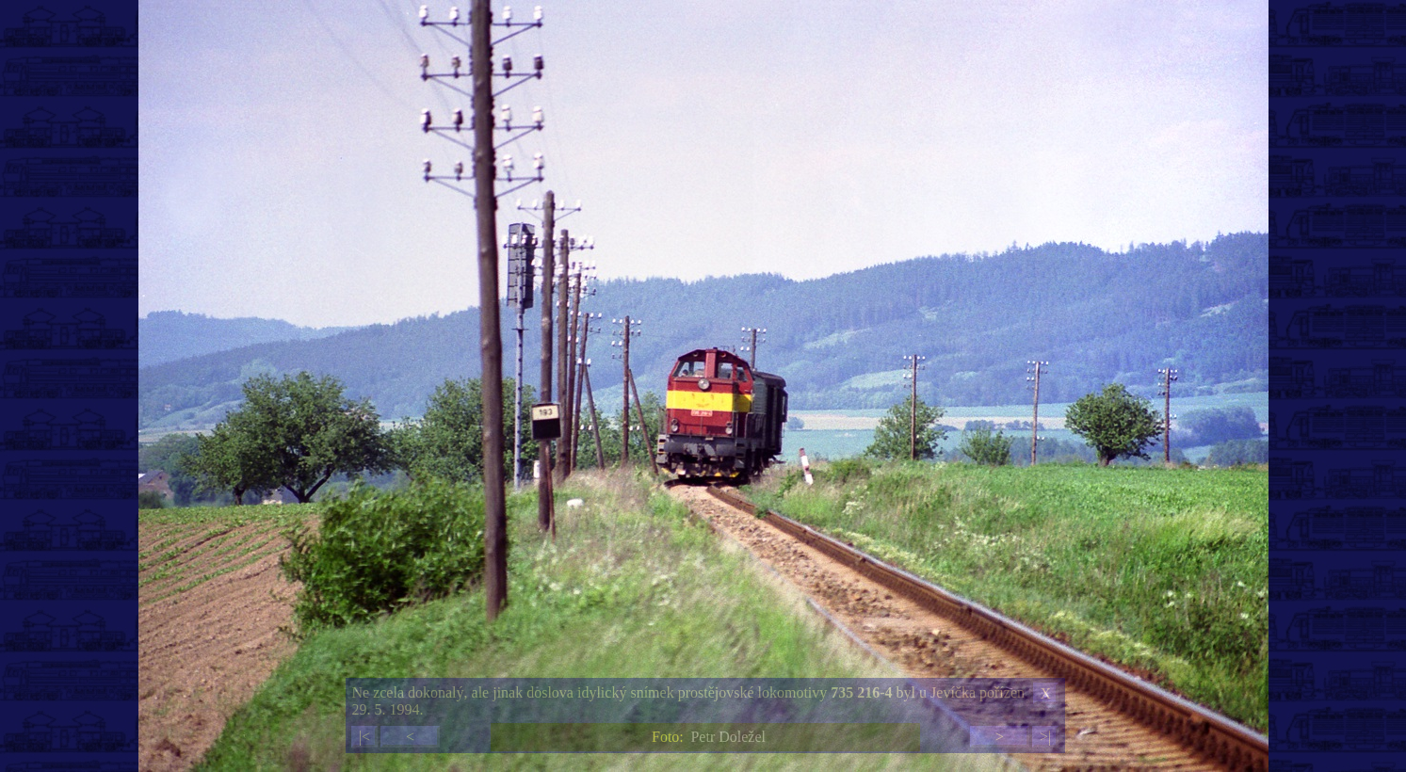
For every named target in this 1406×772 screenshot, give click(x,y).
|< (364, 737)
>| (1045, 737)
